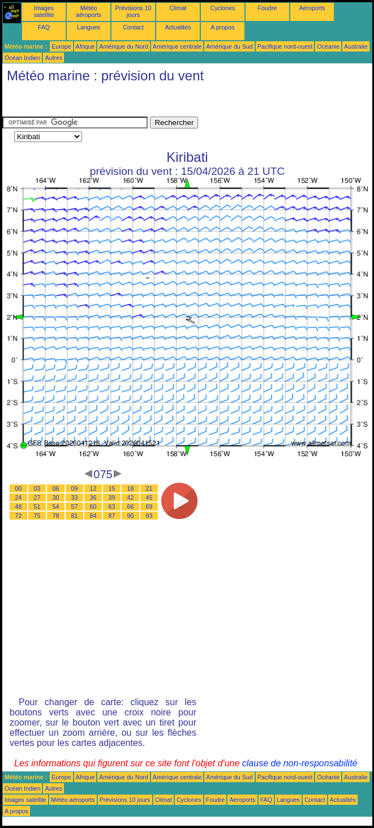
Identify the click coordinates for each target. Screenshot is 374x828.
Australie (355, 46)
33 (74, 497)
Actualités (178, 27)
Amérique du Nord (123, 46)
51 (37, 506)
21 (149, 488)
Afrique (85, 46)
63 (112, 506)
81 (74, 515)
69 (149, 506)
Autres (53, 57)
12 (93, 488)
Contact (133, 27)
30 (56, 497)
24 (18, 497)
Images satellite (43, 11)
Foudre (267, 8)
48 (18, 506)
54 (56, 506)
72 (18, 515)
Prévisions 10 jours (133, 11)
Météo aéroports (88, 11)
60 (93, 506)
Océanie (328, 46)
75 (37, 515)
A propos (222, 27)
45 (149, 497)
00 (18, 488)
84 (93, 515)
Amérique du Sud (229, 46)
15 (112, 488)
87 (112, 515)
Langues (88, 27)
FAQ (44, 27)
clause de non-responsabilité (300, 763)
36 (93, 497)
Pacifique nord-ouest (285, 46)
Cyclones (222, 8)
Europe (61, 46)
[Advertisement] (92, 102)
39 (112, 497)
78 (56, 515)
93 (149, 515)
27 (37, 497)
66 (130, 506)
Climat (177, 8)
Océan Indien (22, 57)
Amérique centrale (177, 46)
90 (130, 515)
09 (74, 488)
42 (130, 497)
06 (56, 488)
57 (74, 506)
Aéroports (312, 8)
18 (130, 488)
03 (37, 488)
